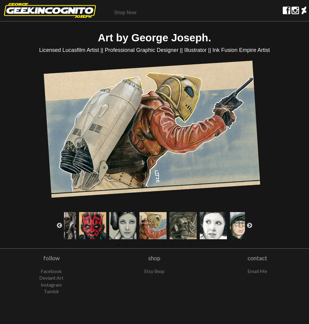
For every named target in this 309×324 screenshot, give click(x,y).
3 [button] (136, 245)
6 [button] (164, 245)
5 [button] (154, 245)
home (50, 10)
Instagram (51, 284)
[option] (154, 131)
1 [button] (118, 245)
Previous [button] (59, 226)
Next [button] (250, 226)
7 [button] (173, 245)
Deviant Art (51, 278)
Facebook (51, 271)
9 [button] (191, 245)
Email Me (257, 271)
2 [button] (127, 245)
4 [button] (145, 245)
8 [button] (182, 245)
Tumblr (51, 291)
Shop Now (125, 12)
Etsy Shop (154, 271)
